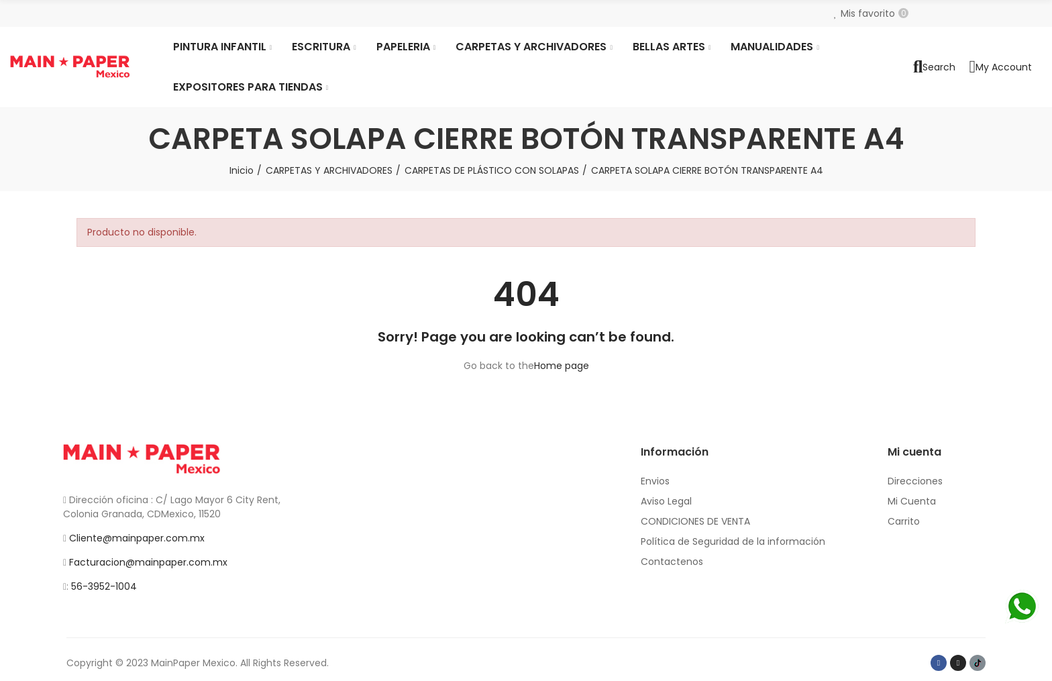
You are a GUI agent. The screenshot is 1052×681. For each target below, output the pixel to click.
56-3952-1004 (104, 586)
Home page (561, 365)
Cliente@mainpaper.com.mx (137, 538)
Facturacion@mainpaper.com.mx (148, 562)
